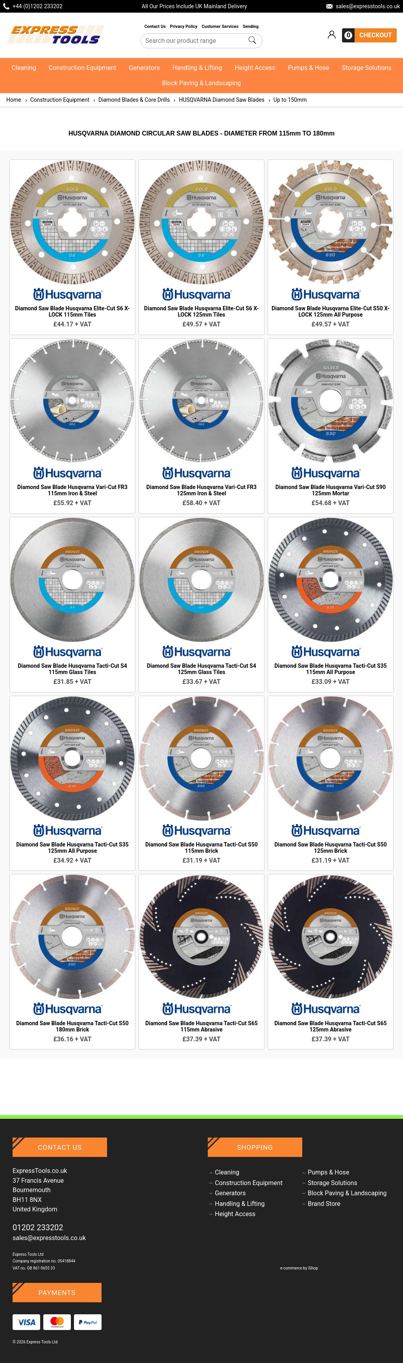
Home (13, 100)
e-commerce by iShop (299, 1268)
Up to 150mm (287, 100)
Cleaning (24, 67)
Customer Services (220, 26)
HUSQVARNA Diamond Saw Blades (218, 100)
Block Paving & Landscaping (201, 83)
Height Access (255, 67)
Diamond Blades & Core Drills (131, 100)
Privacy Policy (184, 26)
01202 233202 (38, 1227)
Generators (144, 67)
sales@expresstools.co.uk (49, 1238)
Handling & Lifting (197, 67)
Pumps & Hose (308, 67)
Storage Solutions (367, 67)
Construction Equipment (82, 67)
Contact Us (155, 26)
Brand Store (324, 1203)
